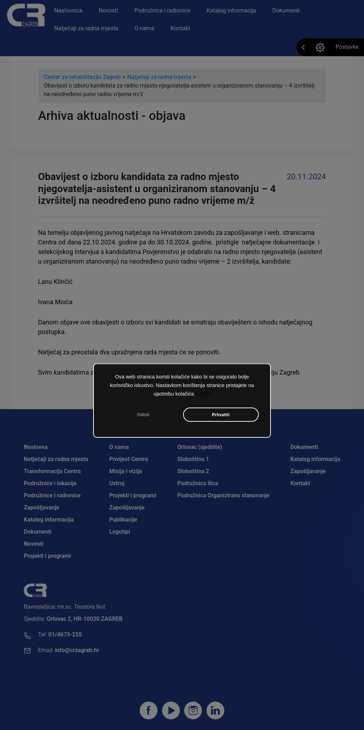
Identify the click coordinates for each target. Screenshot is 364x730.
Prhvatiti (221, 415)
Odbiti (143, 415)
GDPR (203, 395)
